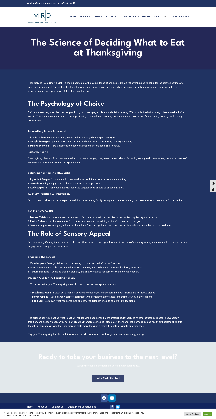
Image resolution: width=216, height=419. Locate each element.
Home (73, 17)
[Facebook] (112, 407)
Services (85, 17)
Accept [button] (207, 414)
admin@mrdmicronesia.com (43, 3)
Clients (98, 17)
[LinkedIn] (118, 407)
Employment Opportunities (81, 407)
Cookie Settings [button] (192, 414)
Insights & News (179, 17)
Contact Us (113, 17)
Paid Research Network (137, 17)
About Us (42, 407)
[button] (165, 16)
